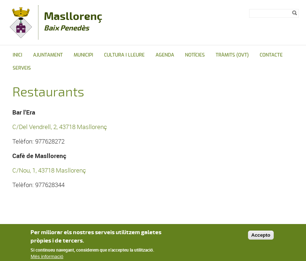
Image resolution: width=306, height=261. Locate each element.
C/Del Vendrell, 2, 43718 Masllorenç (59, 127)
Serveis (22, 68)
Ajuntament (48, 55)
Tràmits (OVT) (232, 55)
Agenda (165, 55)
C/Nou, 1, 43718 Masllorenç (49, 170)
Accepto (260, 235)
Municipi (83, 55)
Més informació (46, 257)
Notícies (195, 55)
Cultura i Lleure (124, 55)
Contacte (271, 55)
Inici (17, 55)
